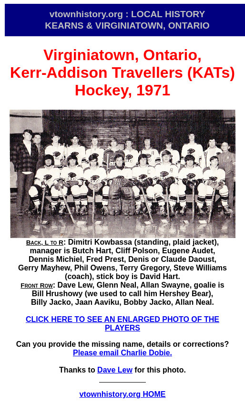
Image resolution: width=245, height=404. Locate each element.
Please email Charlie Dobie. (122, 353)
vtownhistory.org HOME (122, 394)
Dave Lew (115, 370)
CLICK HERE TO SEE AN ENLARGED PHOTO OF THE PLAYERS (122, 323)
